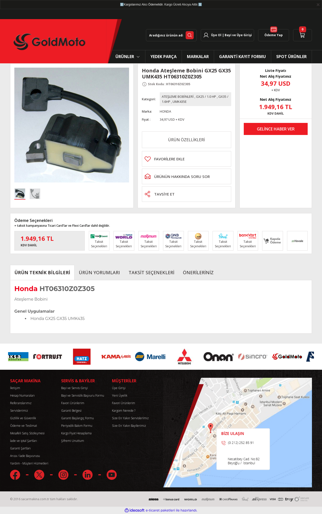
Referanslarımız (20, 403)
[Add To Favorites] (186, 159)
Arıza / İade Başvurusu (25, 456)
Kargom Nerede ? (123, 410)
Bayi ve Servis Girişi (74, 388)
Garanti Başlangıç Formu (77, 418)
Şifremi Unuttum (72, 441)
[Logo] (48, 41)
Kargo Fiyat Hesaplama (76, 433)
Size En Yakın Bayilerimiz (129, 426)
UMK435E (180, 101)
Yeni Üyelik (119, 395)
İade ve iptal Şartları (23, 441)
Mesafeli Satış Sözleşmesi (27, 433)
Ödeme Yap (273, 33)
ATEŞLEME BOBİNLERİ (178, 96)
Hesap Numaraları (22, 395)
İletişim (15, 388)
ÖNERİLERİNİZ (198, 272)
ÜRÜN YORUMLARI (99, 272)
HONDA (165, 111)
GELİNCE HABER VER (276, 129)
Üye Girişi (119, 388)
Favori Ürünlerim (72, 403)
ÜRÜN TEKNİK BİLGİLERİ (42, 272)
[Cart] (302, 35)
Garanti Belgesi (71, 410)
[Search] (171, 35)
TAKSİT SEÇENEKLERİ (151, 272)
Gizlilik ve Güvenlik (23, 418)
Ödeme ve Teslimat (23, 426)
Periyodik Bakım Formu (76, 426)
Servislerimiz (19, 410)
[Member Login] (227, 35)
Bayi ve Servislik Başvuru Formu (82, 395)
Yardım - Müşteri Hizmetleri (29, 463)
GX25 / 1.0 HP (206, 96)
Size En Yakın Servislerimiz (130, 418)
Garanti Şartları (20, 448)
